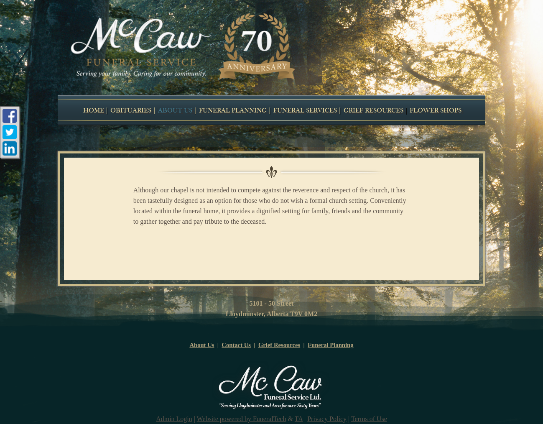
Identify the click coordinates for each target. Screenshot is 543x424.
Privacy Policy (327, 418)
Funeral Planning (331, 345)
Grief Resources (279, 345)
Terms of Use (369, 418)
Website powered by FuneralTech (241, 418)
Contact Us (236, 345)
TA (299, 418)
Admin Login (174, 418)
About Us (201, 345)
